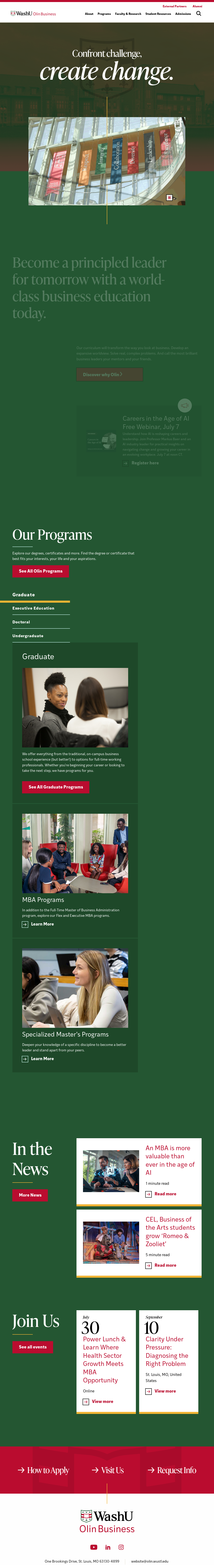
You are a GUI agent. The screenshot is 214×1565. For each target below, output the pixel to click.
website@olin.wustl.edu (149, 1505)
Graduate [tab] (23, 615)
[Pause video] (169, 197)
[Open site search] (198, 13)
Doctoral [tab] (21, 642)
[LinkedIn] (108, 1492)
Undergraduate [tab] (28, 656)
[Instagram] (121, 1492)
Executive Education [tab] (33, 628)
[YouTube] (93, 1492)
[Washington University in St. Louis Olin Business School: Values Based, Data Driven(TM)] (107, 1475)
